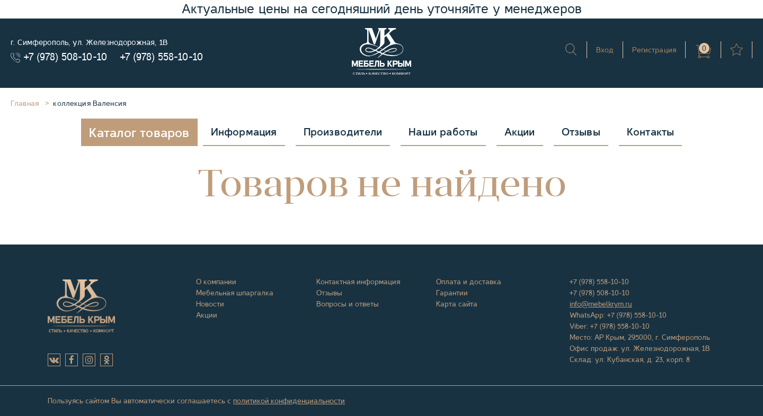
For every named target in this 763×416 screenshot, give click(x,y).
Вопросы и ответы (347, 304)
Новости (210, 304)
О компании (216, 281)
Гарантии (452, 292)
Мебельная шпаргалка (234, 292)
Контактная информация (358, 281)
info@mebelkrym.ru (601, 304)
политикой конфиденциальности (289, 400)
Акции (519, 132)
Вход (605, 50)
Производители (343, 132)
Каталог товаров (139, 133)
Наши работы (443, 132)
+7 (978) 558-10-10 (161, 57)
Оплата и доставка (468, 281)
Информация (244, 132)
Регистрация (654, 50)
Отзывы (581, 132)
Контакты (651, 132)
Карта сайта (456, 304)
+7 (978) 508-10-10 (65, 57)
